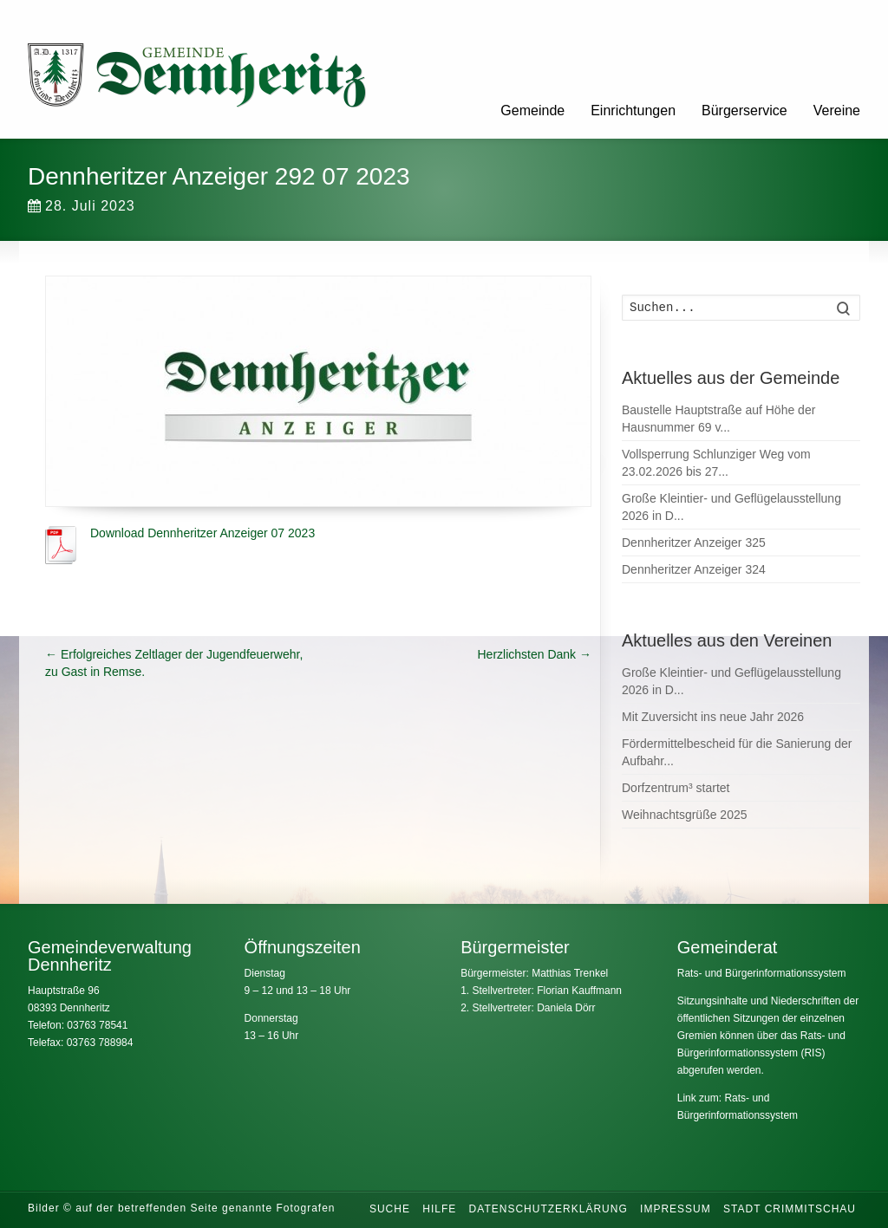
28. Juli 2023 (81, 205)
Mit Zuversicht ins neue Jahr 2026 (713, 717)
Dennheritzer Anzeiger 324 (694, 569)
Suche (389, 1209)
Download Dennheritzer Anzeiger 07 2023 (202, 533)
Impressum (675, 1209)
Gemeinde (532, 110)
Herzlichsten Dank (535, 654)
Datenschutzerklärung (548, 1209)
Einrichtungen (633, 110)
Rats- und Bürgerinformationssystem (761, 973)
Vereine (836, 110)
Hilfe (439, 1209)
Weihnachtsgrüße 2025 (685, 815)
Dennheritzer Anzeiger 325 (694, 542)
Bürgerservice (744, 110)
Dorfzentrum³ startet (675, 788)
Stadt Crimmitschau (789, 1209)
